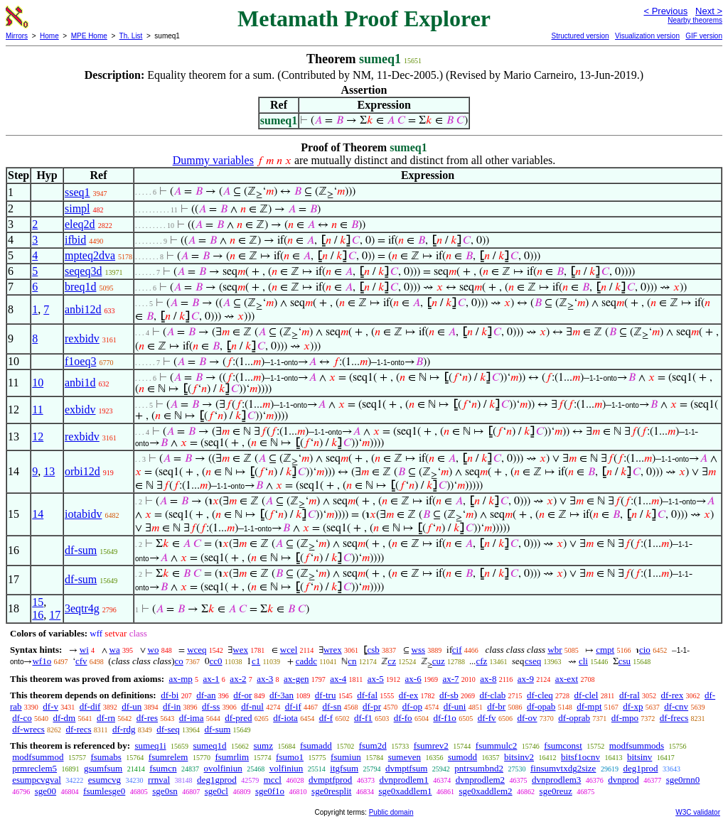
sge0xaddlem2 (486, 791)
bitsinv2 (519, 757)
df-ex (408, 695)
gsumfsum (103, 768)
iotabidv (83, 514)
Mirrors (17, 36)
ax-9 (526, 678)
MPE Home (89, 36)
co (178, 661)
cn (352, 661)
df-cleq (540, 695)
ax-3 (265, 678)
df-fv (487, 717)
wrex (332, 649)
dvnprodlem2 (480, 779)
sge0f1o (269, 791)
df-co (21, 717)
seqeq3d (83, 271)
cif (457, 649)
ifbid (75, 240)
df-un (131, 706)
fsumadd (316, 745)
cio (645, 649)
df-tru (325, 695)
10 (37, 382)
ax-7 (450, 678)
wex (240, 649)
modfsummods (636, 745)
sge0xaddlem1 (405, 791)
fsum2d (373, 745)
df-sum (81, 550)
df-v (50, 706)
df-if (293, 706)
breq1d (80, 287)
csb (373, 649)
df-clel (586, 695)
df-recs (78, 729)
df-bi (169, 695)
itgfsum (344, 768)
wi (84, 649)
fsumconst (563, 745)
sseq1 (77, 192)
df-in (172, 706)
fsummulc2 (497, 745)
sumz (263, 745)
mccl (273, 779)
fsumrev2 (431, 745)
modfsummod (37, 757)
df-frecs (674, 717)
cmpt (605, 649)
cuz (438, 661)
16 (37, 615)
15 (37, 602)
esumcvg (104, 779)
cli (583, 661)
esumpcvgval (36, 779)
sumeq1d (210, 745)
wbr (554, 649)
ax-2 (238, 678)
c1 (256, 661)
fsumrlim (232, 757)
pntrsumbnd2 (478, 768)
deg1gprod (217, 779)
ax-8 (488, 678)
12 (37, 436)
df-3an (281, 695)
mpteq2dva (90, 255)
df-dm (64, 717)
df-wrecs (28, 729)
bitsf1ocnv (580, 757)
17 (54, 615)
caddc (306, 661)
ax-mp (181, 678)
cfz (481, 661)
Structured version (580, 36)
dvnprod (623, 779)
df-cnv (676, 706)
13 (49, 471)
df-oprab (574, 717)
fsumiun (346, 757)
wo (153, 649)
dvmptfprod (330, 779)
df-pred (238, 717)
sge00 (45, 791)
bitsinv (639, 757)
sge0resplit (331, 791)
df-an (205, 695)
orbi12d (82, 471)
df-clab (492, 695)
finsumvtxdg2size (563, 768)
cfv (81, 661)
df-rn (106, 717)
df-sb (449, 695)
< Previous (665, 11)
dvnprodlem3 (556, 779)
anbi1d (80, 382)
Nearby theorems (695, 20)
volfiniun (286, 768)
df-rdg (124, 729)
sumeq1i (150, 745)
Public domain (391, 812)
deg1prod (640, 768)
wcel (289, 649)
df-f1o (444, 717)
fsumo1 (290, 757)
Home (49, 36)
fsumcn (162, 768)
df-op (412, 706)
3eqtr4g (82, 608)
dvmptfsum (406, 768)
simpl (77, 208)
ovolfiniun (223, 768)
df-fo (403, 717)
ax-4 (338, 678)
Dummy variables (213, 160)
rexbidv (82, 338)
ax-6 (413, 678)
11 (37, 409)
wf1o (41, 661)
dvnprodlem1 (403, 779)
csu (625, 661)
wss (419, 649)
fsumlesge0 (104, 791)
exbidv (80, 409)
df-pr (372, 706)
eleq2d (80, 224)
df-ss (211, 706)
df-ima (191, 717)
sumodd (462, 757)
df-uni (455, 706)
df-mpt (589, 706)
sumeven (404, 757)
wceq (196, 649)
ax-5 (376, 678)
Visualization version (647, 36)
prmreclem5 (34, 768)
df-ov (527, 717)
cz (391, 661)
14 (37, 514)
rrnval (159, 779)
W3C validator (697, 812)
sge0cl (216, 791)
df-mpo (624, 717)
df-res (147, 717)
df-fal (367, 695)
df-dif (90, 706)
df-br (496, 706)
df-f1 (363, 717)
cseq (533, 661)
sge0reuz (556, 791)
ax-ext (566, 678)
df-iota (285, 717)
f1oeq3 (80, 361)
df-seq (168, 729)
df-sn (332, 706)
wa (114, 649)
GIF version (703, 36)
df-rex (672, 695)
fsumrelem (168, 757)
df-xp (633, 706)
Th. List (131, 36)
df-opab (541, 706)
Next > (708, 11)
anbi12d (83, 309)
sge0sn (164, 791)
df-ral (629, 695)
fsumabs (105, 757)
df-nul (252, 706)
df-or (242, 695)
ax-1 (211, 678)
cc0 (216, 661)
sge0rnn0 (683, 779)
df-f (326, 717)
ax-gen (296, 678)
